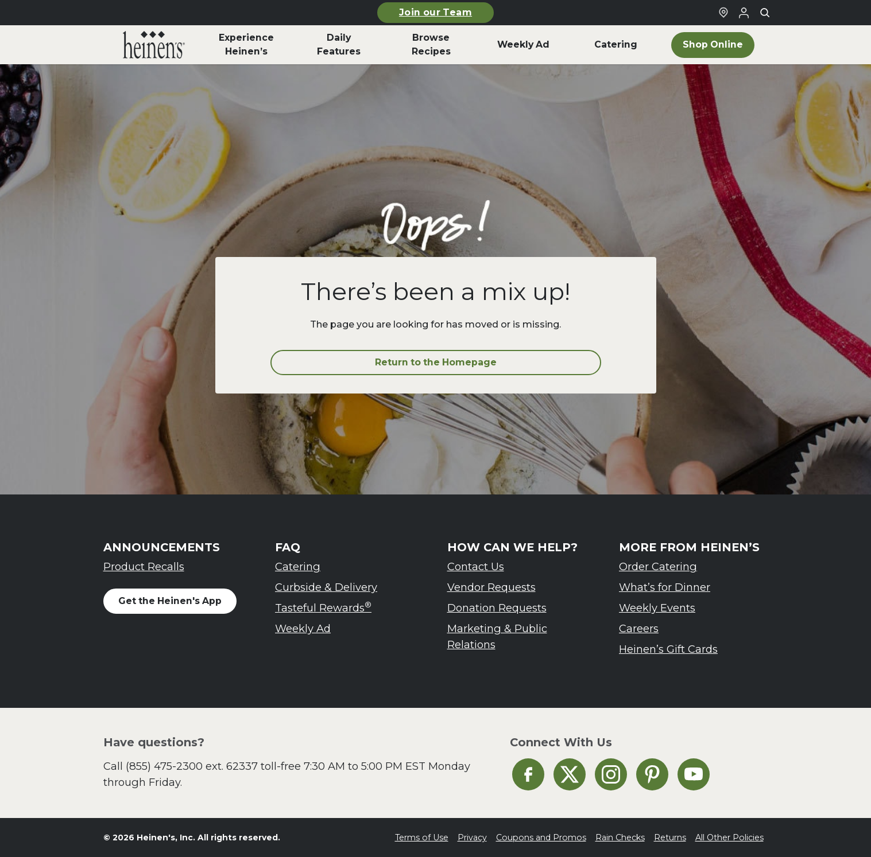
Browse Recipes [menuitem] (431, 44)
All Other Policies (729, 837)
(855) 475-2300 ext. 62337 (192, 766)
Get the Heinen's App (170, 600)
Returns (670, 837)
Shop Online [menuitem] (713, 44)
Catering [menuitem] (615, 44)
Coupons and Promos (541, 837)
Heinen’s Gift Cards (668, 649)
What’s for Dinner (664, 587)
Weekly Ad (303, 628)
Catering (297, 566)
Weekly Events (657, 607)
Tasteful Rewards (323, 607)
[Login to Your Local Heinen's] (744, 13)
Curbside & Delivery (326, 587)
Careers (639, 628)
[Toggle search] (765, 13)
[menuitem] (154, 44)
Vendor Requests (491, 587)
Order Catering (658, 566)
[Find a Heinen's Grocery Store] (723, 13)
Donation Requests (497, 607)
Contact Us (475, 566)
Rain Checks (620, 837)
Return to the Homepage (436, 362)
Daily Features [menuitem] (339, 44)
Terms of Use (421, 837)
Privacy (472, 837)
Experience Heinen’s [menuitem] (246, 44)
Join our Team (435, 12)
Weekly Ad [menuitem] (523, 44)
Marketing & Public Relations (497, 636)
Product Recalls (143, 566)
